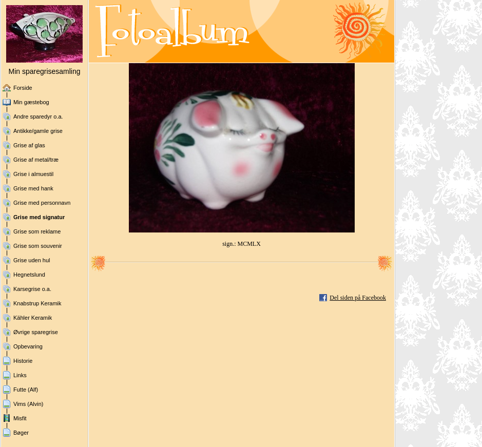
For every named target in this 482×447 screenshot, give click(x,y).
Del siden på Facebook (358, 297)
